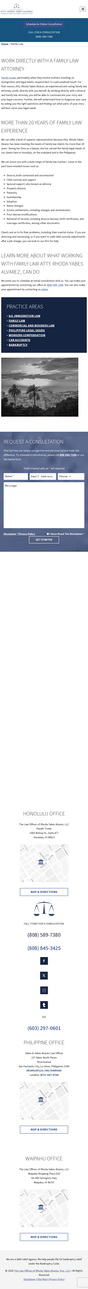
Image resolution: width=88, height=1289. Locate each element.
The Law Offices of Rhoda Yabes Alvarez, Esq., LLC (42, 1271)
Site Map (42, 1279)
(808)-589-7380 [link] (44, 37)
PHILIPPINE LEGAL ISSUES (27, 330)
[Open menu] (83, 8)
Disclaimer (10, 534)
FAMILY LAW (17, 321)
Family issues (8, 78)
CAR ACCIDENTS (19, 340)
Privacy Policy (26, 534)
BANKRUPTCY (18, 345)
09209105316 (34, 1071)
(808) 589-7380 (55, 285)
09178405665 (53, 1071)
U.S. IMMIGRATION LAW (24, 316)
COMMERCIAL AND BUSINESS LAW (31, 325)
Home (4, 44)
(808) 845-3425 (44, 948)
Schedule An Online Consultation (44, 24)
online (44, 289)
